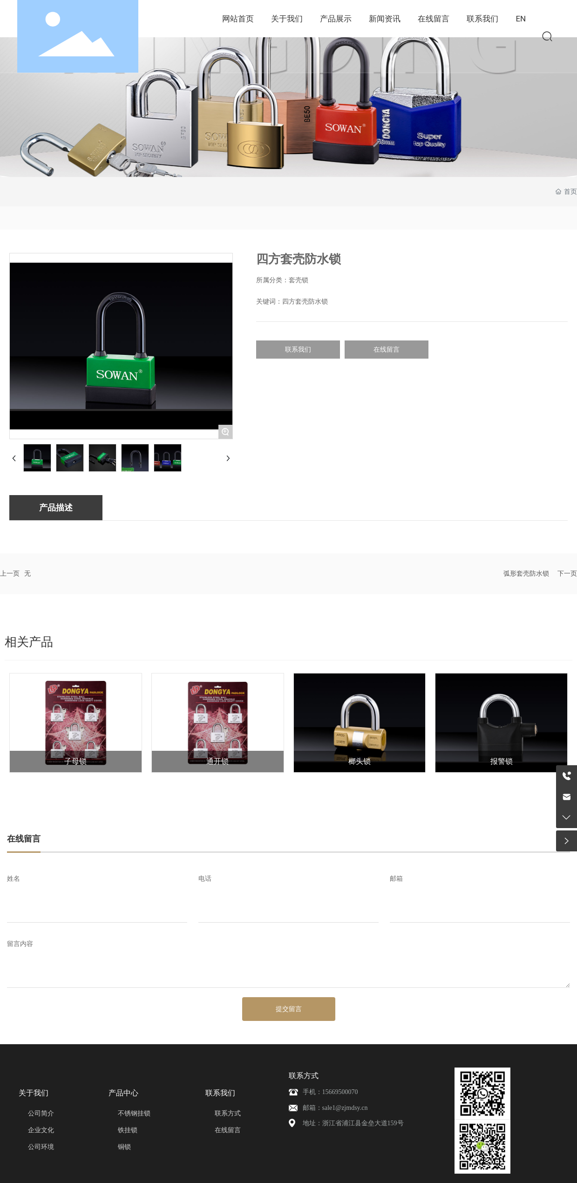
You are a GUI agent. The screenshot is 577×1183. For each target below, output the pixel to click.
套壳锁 (298, 280)
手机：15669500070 (330, 1091)
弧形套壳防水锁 (526, 573)
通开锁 (217, 761)
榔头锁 (359, 761)
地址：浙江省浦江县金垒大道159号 (353, 1123)
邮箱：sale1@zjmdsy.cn (335, 1107)
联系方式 (304, 1076)
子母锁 (75, 761)
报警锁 (501, 761)
